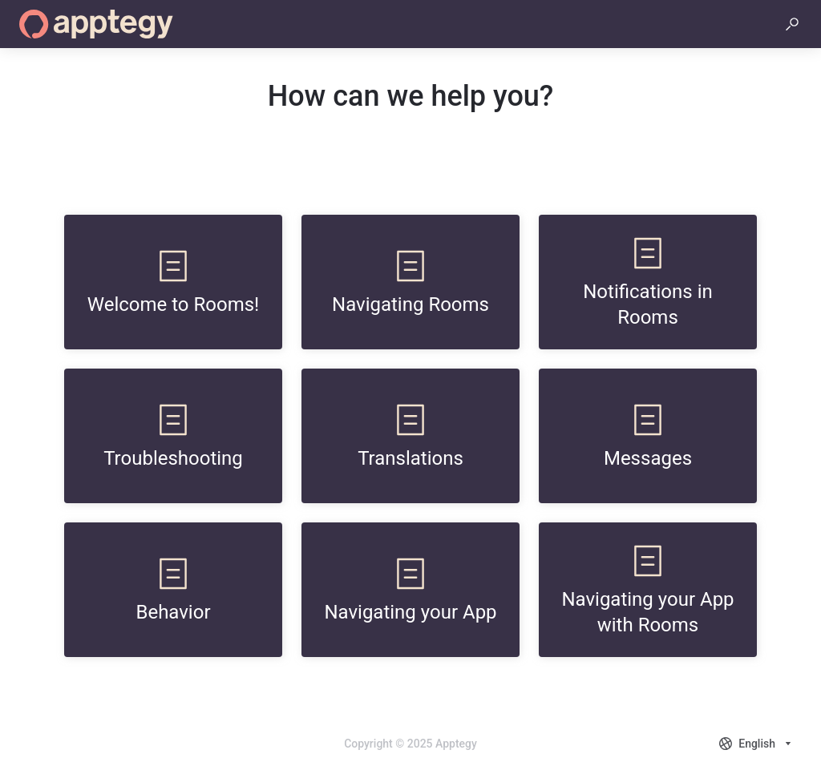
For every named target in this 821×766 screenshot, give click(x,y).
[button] (792, 24)
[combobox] (756, 743)
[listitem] (173, 282)
